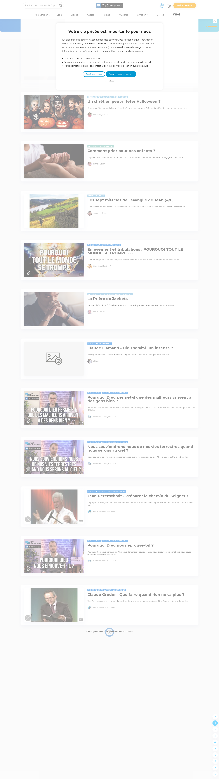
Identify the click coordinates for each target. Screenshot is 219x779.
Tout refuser (109, 81)
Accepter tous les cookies (121, 74)
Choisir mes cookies (93, 74)
